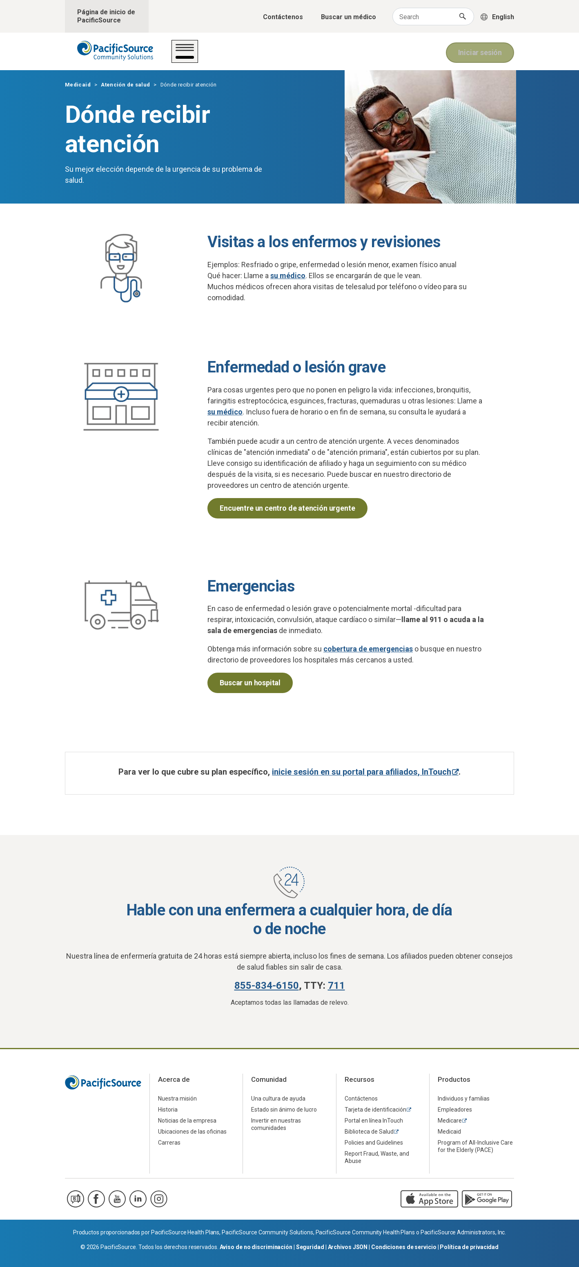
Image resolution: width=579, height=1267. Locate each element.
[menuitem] (196, 1098)
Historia (168, 1109)
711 (336, 985)
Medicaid (78, 85)
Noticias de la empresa (187, 1120)
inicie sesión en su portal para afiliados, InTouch (361, 772)
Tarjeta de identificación (375, 1109)
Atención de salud (208, 56)
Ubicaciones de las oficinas (192, 1131)
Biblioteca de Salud (369, 1131)
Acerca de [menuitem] (174, 1079)
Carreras (169, 1142)
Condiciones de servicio (403, 1247)
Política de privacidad (469, 1247)
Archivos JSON (348, 1247)
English (503, 17)
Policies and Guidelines (374, 1142)
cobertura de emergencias (368, 649)
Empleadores (455, 1109)
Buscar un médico (348, 17)
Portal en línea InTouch (374, 1120)
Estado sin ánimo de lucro (284, 1109)
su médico (287, 275)
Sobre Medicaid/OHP (324, 56)
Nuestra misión (177, 1098)
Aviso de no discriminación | (258, 1247)
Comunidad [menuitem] (269, 1079)
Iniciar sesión (480, 51)
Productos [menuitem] (454, 1079)
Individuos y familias (464, 1098)
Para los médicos (401, 56)
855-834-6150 (266, 985)
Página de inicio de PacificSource (106, 16)
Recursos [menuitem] (359, 1079)
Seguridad (310, 1247)
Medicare (450, 1120)
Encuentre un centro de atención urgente (287, 508)
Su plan (263, 56)
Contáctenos (283, 17)
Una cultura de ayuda (278, 1098)
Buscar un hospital (250, 682)
